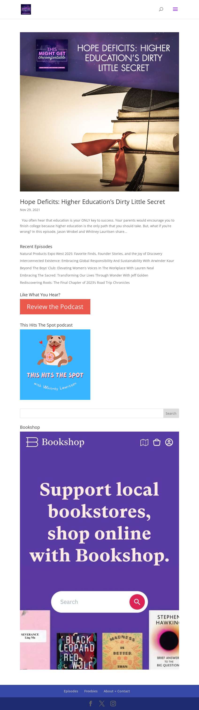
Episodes (71, 691)
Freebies (91, 691)
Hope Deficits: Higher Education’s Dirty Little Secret (92, 201)
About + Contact (117, 691)
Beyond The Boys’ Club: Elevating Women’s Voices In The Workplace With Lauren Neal (87, 268)
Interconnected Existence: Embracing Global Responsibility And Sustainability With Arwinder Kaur (97, 260)
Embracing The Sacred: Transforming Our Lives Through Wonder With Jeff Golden (84, 275)
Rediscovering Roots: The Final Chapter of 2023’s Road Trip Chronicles (75, 282)
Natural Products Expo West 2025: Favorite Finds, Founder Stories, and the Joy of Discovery (91, 253)
